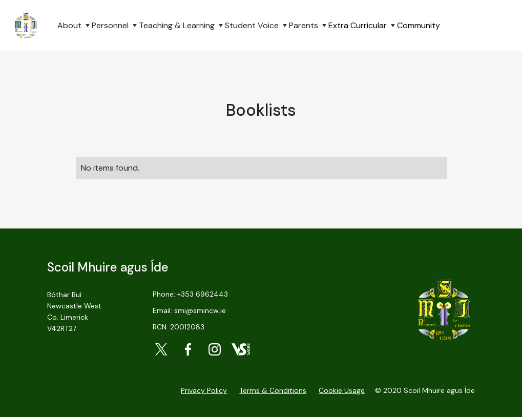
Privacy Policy (204, 390)
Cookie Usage (342, 390)
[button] (68, 25)
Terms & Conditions (272, 390)
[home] (25, 25)
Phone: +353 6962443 (190, 294)
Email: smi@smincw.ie (189, 310)
